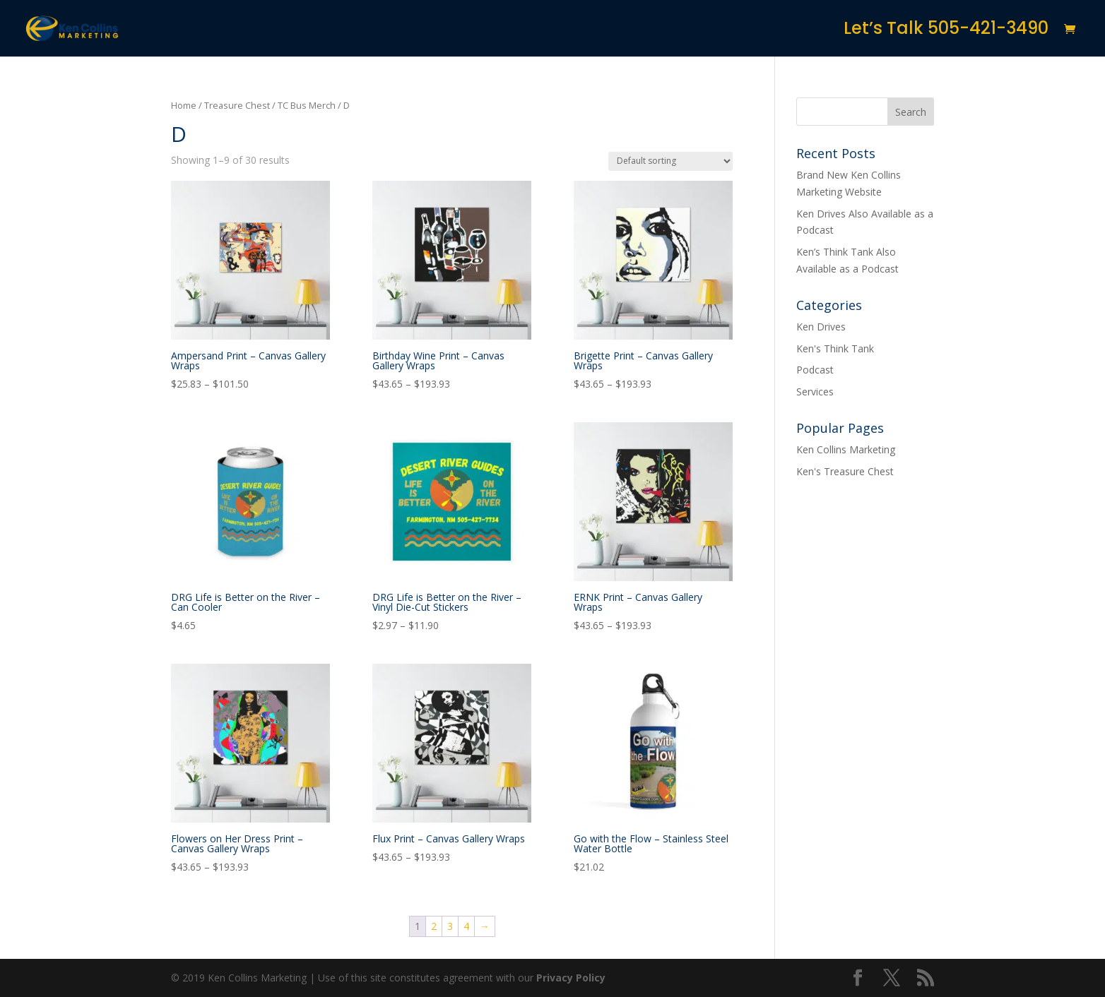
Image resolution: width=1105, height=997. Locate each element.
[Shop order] (670, 161)
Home (183, 105)
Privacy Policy (570, 977)
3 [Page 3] (450, 926)
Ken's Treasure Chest (845, 471)
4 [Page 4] (466, 926)
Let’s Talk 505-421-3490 (946, 31)
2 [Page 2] (434, 926)
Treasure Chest (237, 105)
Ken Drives (821, 326)
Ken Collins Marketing (845, 449)
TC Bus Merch (307, 105)
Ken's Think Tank (835, 348)
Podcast (815, 369)
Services (815, 391)
